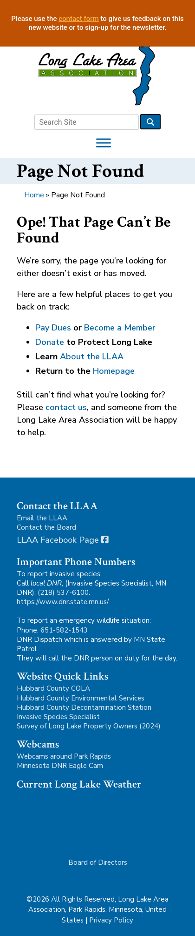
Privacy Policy (111, 920)
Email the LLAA (42, 518)
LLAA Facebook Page (63, 539)
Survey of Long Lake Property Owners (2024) (89, 726)
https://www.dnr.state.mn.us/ (63, 601)
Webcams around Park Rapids (64, 756)
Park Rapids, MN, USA (72, 819)
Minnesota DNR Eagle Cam (60, 765)
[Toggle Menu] (103, 142)
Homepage (114, 371)
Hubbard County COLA (53, 688)
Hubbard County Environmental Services (80, 698)
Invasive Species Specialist (58, 716)
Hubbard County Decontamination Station (84, 707)
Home (34, 195)
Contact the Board (46, 527)
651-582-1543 (64, 630)
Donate (49, 342)
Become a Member (120, 327)
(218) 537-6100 (63, 592)
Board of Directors (97, 862)
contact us (66, 407)
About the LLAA (92, 356)
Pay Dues (53, 327)
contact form (78, 18)
